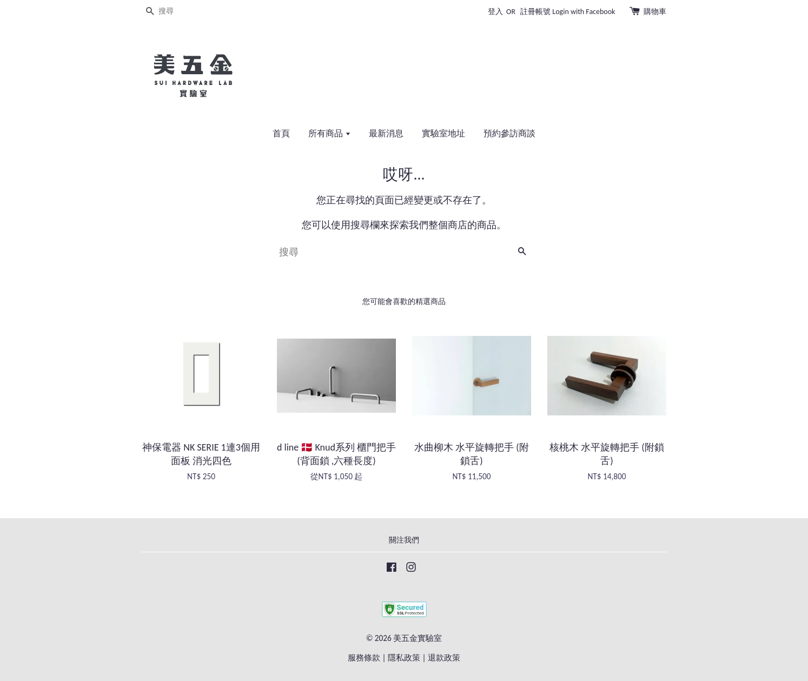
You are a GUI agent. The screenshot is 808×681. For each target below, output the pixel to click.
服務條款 (364, 657)
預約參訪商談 (509, 133)
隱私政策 (404, 657)
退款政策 (444, 657)
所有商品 (329, 133)
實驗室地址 (443, 133)
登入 (495, 11)
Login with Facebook (583, 11)
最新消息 (386, 133)
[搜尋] (174, 11)
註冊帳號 (535, 11)
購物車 (655, 11)
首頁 (281, 133)
